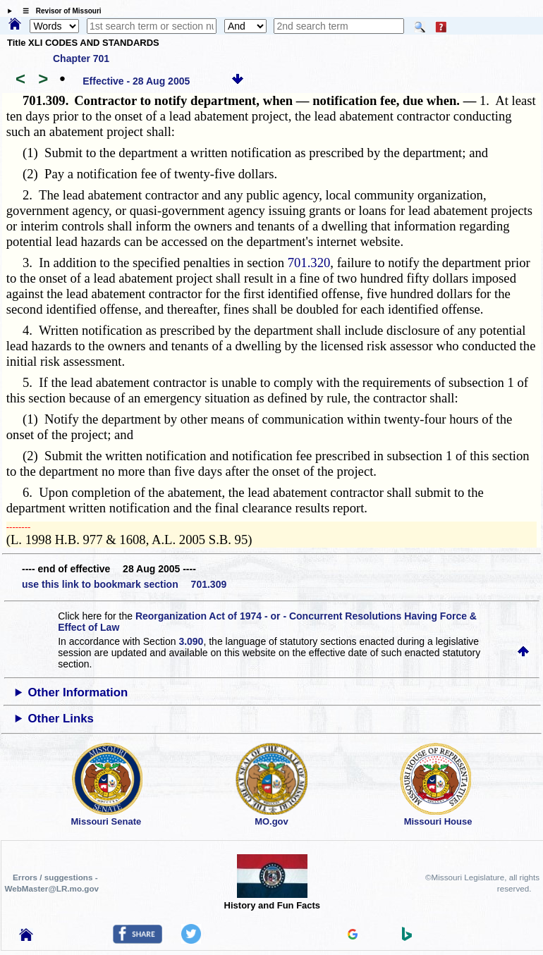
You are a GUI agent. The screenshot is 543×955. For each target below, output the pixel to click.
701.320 (309, 262)
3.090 (190, 641)
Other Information (78, 692)
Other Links (61, 718)
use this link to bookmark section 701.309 (124, 584)
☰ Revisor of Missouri (59, 11)
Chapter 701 (81, 58)
